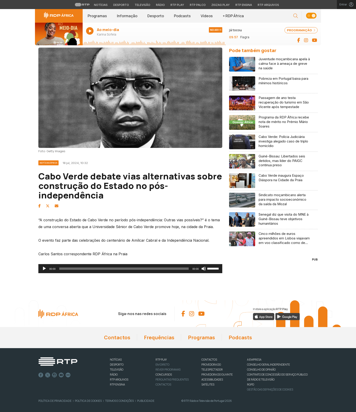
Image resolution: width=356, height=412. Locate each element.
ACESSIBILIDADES (212, 379)
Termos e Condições (119, 401)
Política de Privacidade (55, 401)
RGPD (250, 384)
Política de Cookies (88, 401)
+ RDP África (233, 15)
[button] (295, 16)
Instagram (54, 375)
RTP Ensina (117, 384)
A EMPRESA (254, 359)
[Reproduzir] (44, 268)
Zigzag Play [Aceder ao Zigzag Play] (220, 5)
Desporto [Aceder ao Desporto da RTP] (121, 5)
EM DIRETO (162, 364)
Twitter (47, 375)
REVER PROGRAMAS (168, 369)
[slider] (124, 268)
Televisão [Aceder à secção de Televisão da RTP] (142, 5)
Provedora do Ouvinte (217, 374)
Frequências (159, 337)
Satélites (207, 384)
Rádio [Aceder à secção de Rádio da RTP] (160, 5)
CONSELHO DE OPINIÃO (261, 369)
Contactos (117, 337)
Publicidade (145, 401)
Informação (127, 15)
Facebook (40, 375)
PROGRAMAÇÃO (301, 30)
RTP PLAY (161, 359)
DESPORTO (117, 364)
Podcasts (182, 15)
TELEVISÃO (116, 369)
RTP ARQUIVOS (119, 379)
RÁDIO (114, 374)
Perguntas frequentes (172, 379)
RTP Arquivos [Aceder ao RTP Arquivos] (268, 5)
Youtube (61, 375)
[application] (130, 268)
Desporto (155, 15)
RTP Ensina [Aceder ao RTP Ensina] (243, 5)
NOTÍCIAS (116, 359)
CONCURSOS (164, 374)
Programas (97, 15)
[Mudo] (203, 268)
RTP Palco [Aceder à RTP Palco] (198, 5)
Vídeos (207, 15)
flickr (68, 375)
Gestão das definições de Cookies (270, 389)
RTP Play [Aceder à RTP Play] (177, 5)
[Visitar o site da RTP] (82, 4)
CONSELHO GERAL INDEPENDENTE (268, 364)
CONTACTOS (209, 359)
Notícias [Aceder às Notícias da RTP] (101, 5)
